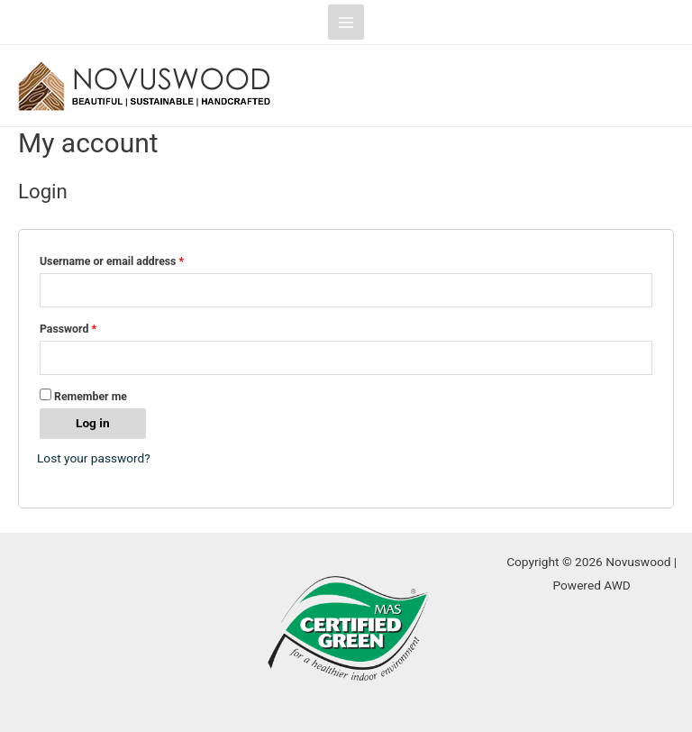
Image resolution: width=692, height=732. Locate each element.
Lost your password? (93, 458)
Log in (93, 423)
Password (68, 329)
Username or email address (112, 261)
